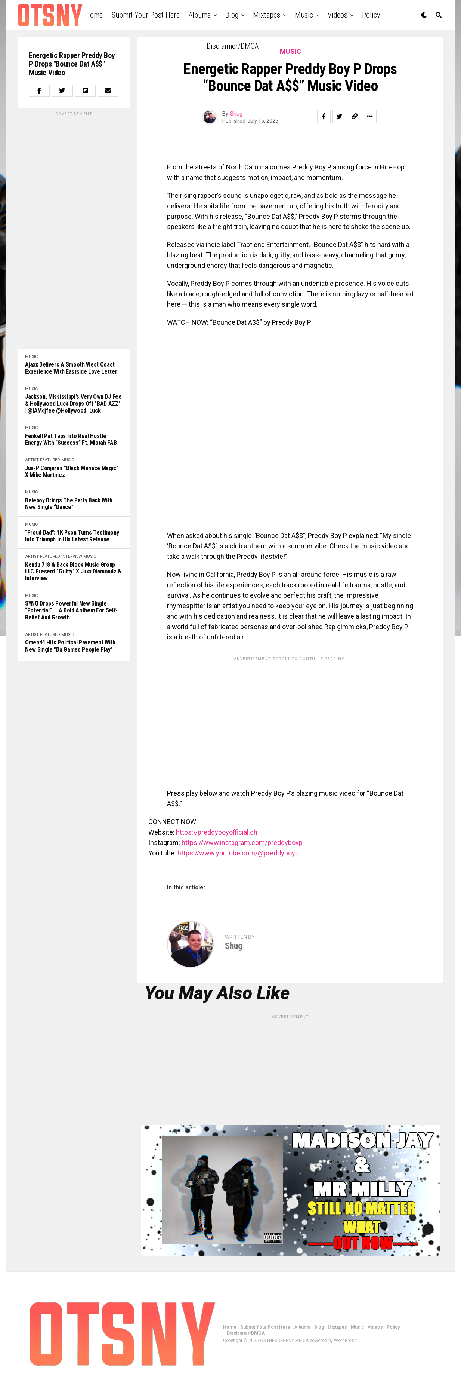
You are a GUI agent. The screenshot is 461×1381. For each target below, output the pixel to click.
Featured (50, 459)
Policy (371, 14)
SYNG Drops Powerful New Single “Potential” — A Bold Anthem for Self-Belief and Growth (71, 610)
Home (94, 14)
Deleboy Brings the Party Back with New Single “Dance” (68, 504)
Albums (200, 14)
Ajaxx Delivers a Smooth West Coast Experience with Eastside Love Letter (71, 368)
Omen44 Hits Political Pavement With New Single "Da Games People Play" (70, 646)
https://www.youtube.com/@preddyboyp (238, 853)
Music (304, 14)
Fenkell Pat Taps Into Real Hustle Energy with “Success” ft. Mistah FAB (71, 439)
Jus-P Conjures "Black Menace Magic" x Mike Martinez (71, 471)
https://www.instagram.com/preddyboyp (242, 842)
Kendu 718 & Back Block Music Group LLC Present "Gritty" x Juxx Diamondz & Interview (73, 571)
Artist (32, 459)
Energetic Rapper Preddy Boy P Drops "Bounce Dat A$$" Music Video (72, 64)
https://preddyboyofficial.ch (216, 832)
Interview (71, 556)
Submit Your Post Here (146, 14)
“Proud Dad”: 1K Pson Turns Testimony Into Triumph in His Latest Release (72, 536)
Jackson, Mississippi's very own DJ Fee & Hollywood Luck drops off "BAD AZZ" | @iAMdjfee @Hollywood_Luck (73, 404)
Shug (236, 114)
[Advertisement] (74, 229)
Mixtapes (266, 14)
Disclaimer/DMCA (233, 46)
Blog (231, 14)
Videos (337, 14)
